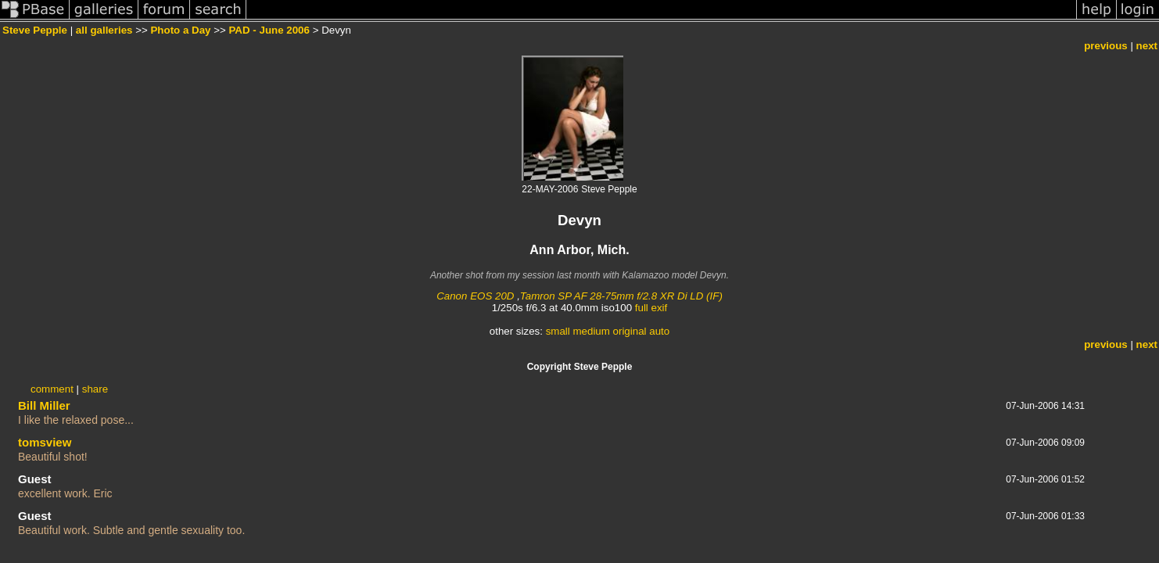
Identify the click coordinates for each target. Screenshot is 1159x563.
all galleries (104, 30)
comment (52, 389)
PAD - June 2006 (268, 30)
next (1146, 46)
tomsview (44, 442)
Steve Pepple (34, 30)
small (558, 331)
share (95, 389)
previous (1106, 46)
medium (590, 331)
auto (659, 331)
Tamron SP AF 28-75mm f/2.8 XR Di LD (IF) (621, 296)
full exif (651, 308)
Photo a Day (180, 30)
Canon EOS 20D (475, 296)
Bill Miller (44, 405)
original (630, 331)
